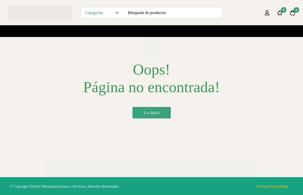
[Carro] (292, 13)
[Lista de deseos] (279, 13)
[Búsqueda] (216, 12)
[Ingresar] (267, 13)
